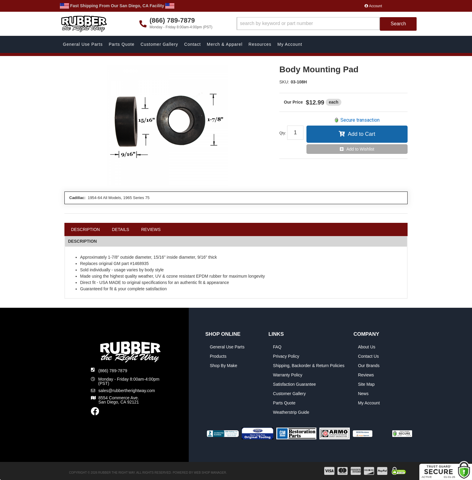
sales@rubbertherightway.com (126, 390)
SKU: (284, 81)
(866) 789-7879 (112, 370)
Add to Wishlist (360, 149)
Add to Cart (361, 134)
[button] (327, 24)
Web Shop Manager (210, 472)
